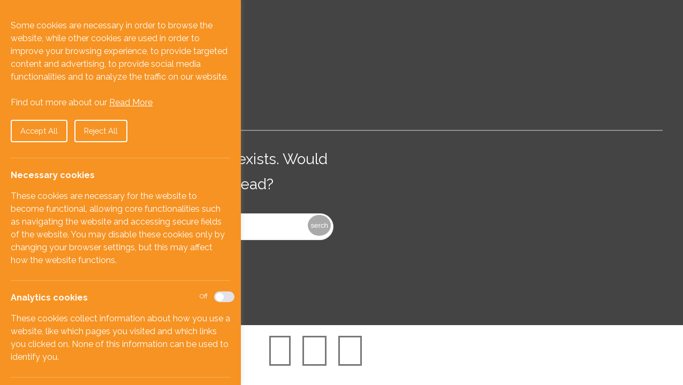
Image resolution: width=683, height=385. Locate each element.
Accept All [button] (39, 130)
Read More (131, 102)
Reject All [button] (101, 130)
